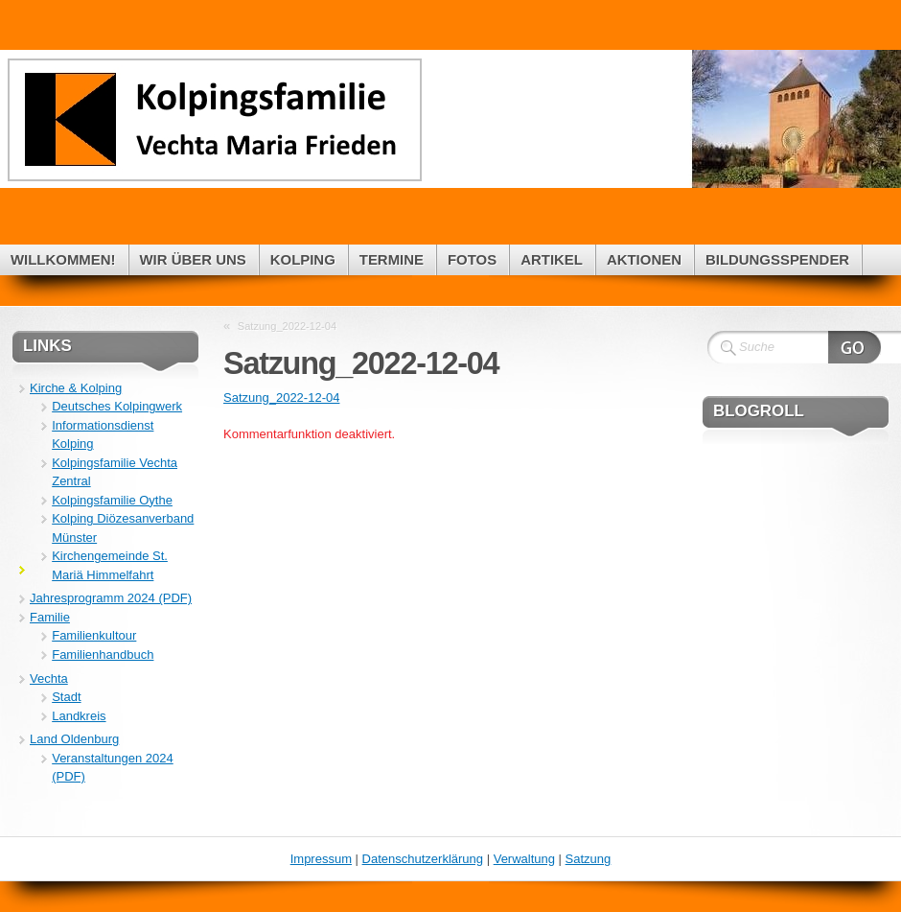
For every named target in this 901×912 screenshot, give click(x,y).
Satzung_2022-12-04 (287, 326)
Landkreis (78, 716)
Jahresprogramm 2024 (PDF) (111, 598)
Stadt (66, 697)
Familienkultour (94, 635)
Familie (50, 617)
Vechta (49, 678)
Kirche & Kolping (76, 388)
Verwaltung (524, 859)
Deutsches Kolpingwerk (117, 406)
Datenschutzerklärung (422, 859)
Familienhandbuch (102, 654)
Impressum (321, 859)
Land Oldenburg (74, 739)
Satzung (589, 859)
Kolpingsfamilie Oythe (112, 500)
